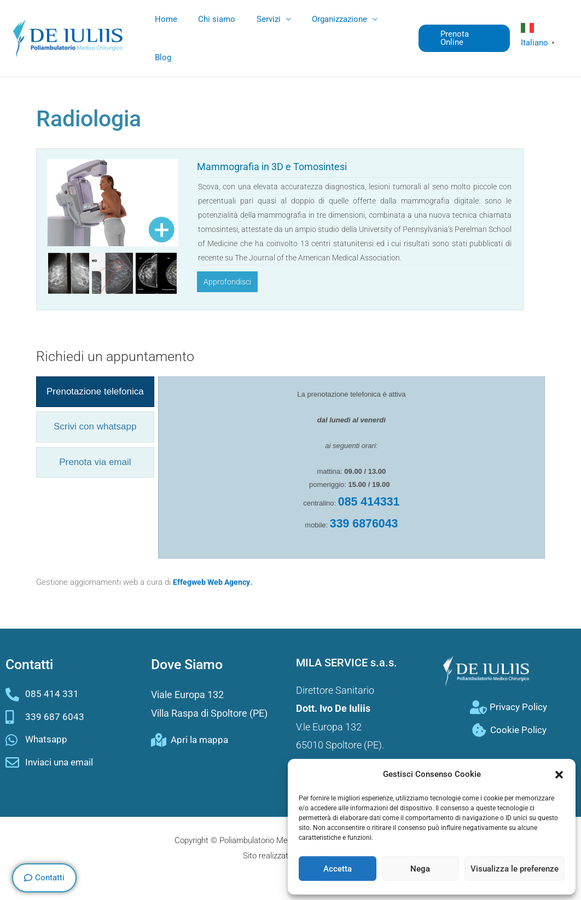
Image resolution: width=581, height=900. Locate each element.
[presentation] (95, 391)
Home (164, 19)
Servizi (257, 19)
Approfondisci (227, 281)
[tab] (95, 391)
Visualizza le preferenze (514, 869)
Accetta (337, 869)
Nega (420, 869)
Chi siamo (210, 19)
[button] (559, 774)
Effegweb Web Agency (213, 582)
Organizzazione (323, 19)
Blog (161, 57)
